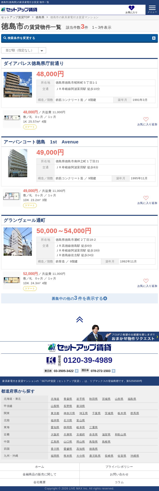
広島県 (55, 441)
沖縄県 (134, 455)
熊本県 (68, 455)
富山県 (80, 420)
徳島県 (40, 17)
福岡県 (55, 455)
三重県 (93, 427)
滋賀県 (106, 434)
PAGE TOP (79, 319)
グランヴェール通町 (24, 220)
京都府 (80, 434)
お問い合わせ (119, 474)
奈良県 (93, 434)
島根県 (106, 441)
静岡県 (68, 427)
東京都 (55, 413)
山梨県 (55, 406)
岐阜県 (80, 427)
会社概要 (40, 482)
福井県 (55, 420)
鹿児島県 (95, 455)
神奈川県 (69, 413)
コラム (119, 482)
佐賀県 (122, 455)
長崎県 (109, 455)
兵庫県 (68, 434)
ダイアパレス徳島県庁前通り (34, 63)
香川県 (55, 448)
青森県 (68, 398)
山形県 (119, 398)
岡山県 (80, 441)
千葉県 (96, 413)
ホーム (39, 466)
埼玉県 (83, 413)
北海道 (55, 398)
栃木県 (122, 413)
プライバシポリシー (119, 466)
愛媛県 (68, 448)
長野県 (68, 406)
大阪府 (55, 434)
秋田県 (93, 398)
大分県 (80, 455)
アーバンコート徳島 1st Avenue (41, 141)
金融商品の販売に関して (39, 474)
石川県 (68, 420)
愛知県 (55, 427)
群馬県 (134, 413)
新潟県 (80, 406)
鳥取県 (93, 441)
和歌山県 (120, 434)
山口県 (68, 441)
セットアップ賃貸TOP (15, 17)
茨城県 (109, 413)
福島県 (132, 398)
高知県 (80, 448)
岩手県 (80, 398)
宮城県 (106, 398)
